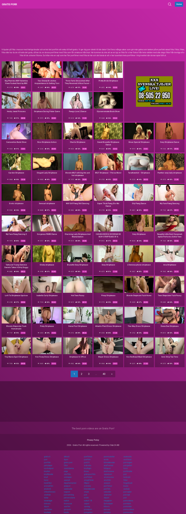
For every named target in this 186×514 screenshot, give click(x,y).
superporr (108, 471)
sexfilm (67, 504)
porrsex (107, 506)
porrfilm (87, 457)
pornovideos (128, 506)
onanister (108, 492)
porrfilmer (88, 454)
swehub (47, 492)
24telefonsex (49, 489)
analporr (67, 483)
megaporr (108, 498)
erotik (106, 457)
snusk (86, 489)
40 (104, 371)
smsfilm (107, 477)
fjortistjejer (108, 501)
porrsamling (69, 492)
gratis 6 (47, 454)
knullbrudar (48, 471)
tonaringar (48, 498)
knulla (66, 509)
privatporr (88, 506)
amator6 (47, 486)
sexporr (107, 480)
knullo (125, 483)
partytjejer (48, 462)
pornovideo (128, 509)
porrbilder (127, 504)
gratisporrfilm (89, 471)
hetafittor (48, 480)
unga (66, 468)
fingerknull (127, 480)
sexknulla (127, 454)
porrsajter (127, 489)
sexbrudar (68, 486)
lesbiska (87, 462)
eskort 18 (88, 498)
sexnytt (67, 477)
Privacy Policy (93, 437)
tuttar (46, 495)
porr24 (87, 460)
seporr (87, 501)
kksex (86, 468)
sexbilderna (69, 465)
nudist (66, 498)
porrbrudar (127, 468)
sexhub (126, 486)
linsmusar (68, 501)
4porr (66, 457)
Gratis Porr (12, 4)
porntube (127, 501)
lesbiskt (126, 474)
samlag (87, 504)
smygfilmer (89, 477)
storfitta (67, 471)
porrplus (107, 509)
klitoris (107, 504)
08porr (87, 480)
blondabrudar (109, 460)
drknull (66, 454)
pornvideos (128, 498)
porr (45, 457)
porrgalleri (127, 462)
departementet (70, 480)
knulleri (47, 468)
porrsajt (126, 492)
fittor (66, 462)
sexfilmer (127, 457)
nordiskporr (49, 465)
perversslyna (69, 495)
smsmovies (109, 474)
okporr (106, 495)
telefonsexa (109, 468)
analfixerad (108, 462)
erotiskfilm (48, 483)
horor (125, 465)
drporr (46, 504)
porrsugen (127, 460)
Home (179, 4)
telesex (47, 501)
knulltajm (87, 465)
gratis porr (68, 460)
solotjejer (68, 474)
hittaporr (107, 465)
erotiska (87, 483)
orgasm (67, 489)
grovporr (67, 506)
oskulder (107, 489)
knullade (47, 509)
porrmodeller (109, 454)
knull (46, 474)
